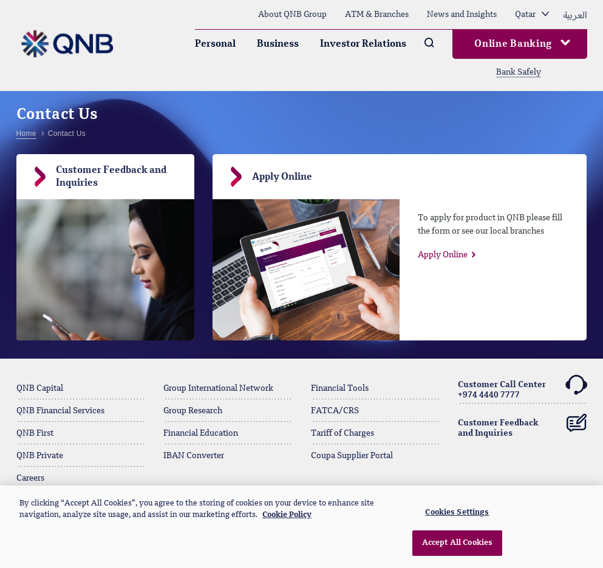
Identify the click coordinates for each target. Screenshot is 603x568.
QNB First (34, 433)
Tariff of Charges (342, 433)
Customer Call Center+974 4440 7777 (522, 388)
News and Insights (462, 14)
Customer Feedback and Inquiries (522, 424)
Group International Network (218, 388)
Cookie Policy (287, 515)
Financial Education (200, 433)
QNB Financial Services (60, 411)
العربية (575, 14)
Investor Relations (363, 44)
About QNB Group (292, 14)
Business (278, 44)
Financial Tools (340, 388)
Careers (30, 478)
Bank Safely (518, 72)
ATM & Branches (377, 14)
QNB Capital (39, 388)
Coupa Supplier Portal (352, 455)
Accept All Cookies (457, 543)
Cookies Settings (457, 512)
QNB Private (39, 455)
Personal (215, 44)
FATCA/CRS (335, 411)
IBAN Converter (193, 455)
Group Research (192, 411)
